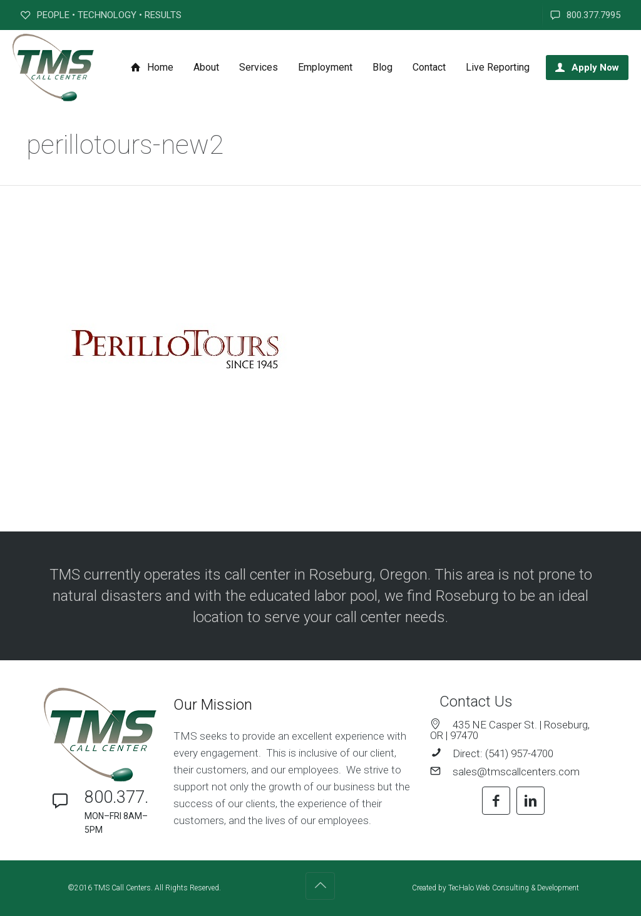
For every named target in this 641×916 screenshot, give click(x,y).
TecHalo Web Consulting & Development (513, 887)
